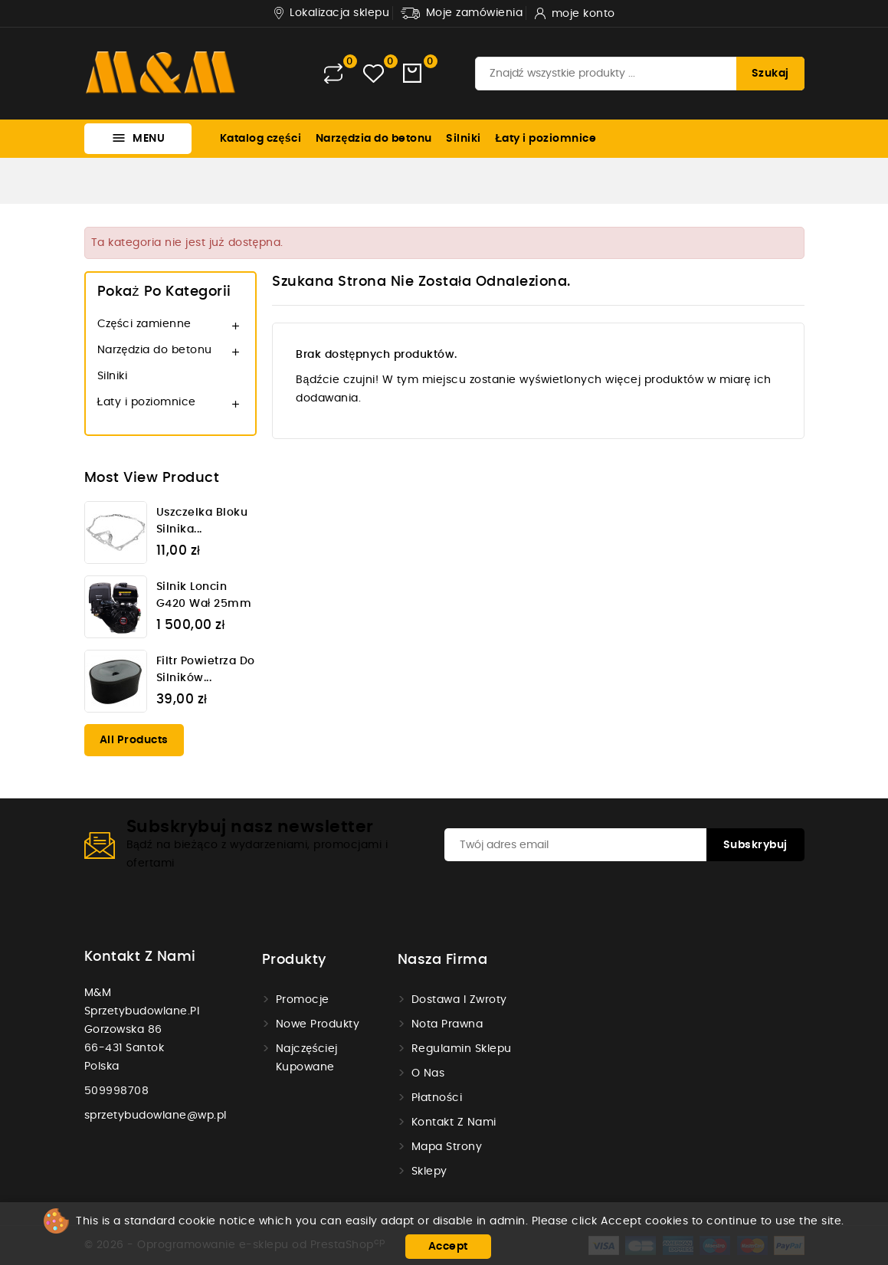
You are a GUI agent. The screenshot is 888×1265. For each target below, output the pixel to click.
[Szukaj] (639, 73)
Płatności (437, 1098)
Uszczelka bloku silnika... (202, 521)
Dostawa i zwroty (459, 1000)
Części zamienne (144, 324)
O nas (428, 1073)
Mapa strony (447, 1147)
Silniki (463, 138)
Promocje (302, 1000)
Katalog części (261, 138)
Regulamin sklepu (461, 1049)
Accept (448, 1246)
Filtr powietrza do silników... (205, 669)
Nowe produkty (318, 1024)
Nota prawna (447, 1024)
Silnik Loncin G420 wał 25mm (204, 595)
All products (134, 740)
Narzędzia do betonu (374, 138)
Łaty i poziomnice (545, 138)
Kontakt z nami (140, 957)
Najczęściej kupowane (307, 1058)
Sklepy (429, 1171)
